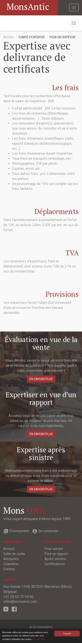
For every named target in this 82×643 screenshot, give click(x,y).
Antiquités (11, 559)
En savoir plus (39, 639)
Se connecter (45, 531)
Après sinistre (55, 559)
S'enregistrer (16, 531)
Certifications (54, 564)
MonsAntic (28, 6)
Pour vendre (53, 549)
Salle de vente (14, 554)
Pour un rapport (56, 554)
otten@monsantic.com (20, 601)
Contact (9, 569)
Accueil (8, 37)
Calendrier (11, 564)
